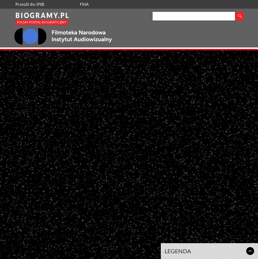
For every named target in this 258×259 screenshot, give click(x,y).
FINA (84, 4)
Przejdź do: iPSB (30, 4)
